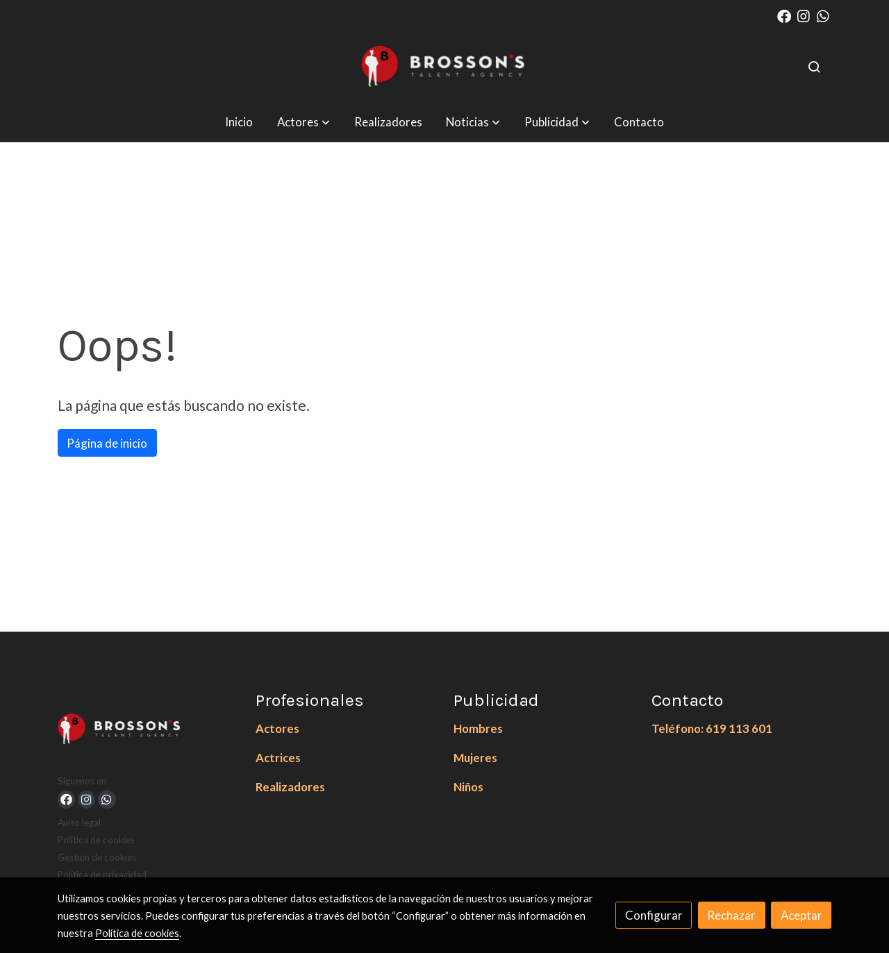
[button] (303, 121)
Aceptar (801, 915)
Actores (277, 728)
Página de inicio (107, 443)
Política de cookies (96, 839)
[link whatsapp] (823, 15)
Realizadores (290, 786)
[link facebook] (784, 15)
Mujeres (475, 757)
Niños (468, 786)
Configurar (654, 915)
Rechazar (731, 915)
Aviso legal (79, 822)
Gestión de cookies (97, 857)
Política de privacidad (102, 874)
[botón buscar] (814, 67)
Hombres (478, 728)
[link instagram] (803, 15)
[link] (444, 66)
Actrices (278, 757)
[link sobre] (148, 732)
